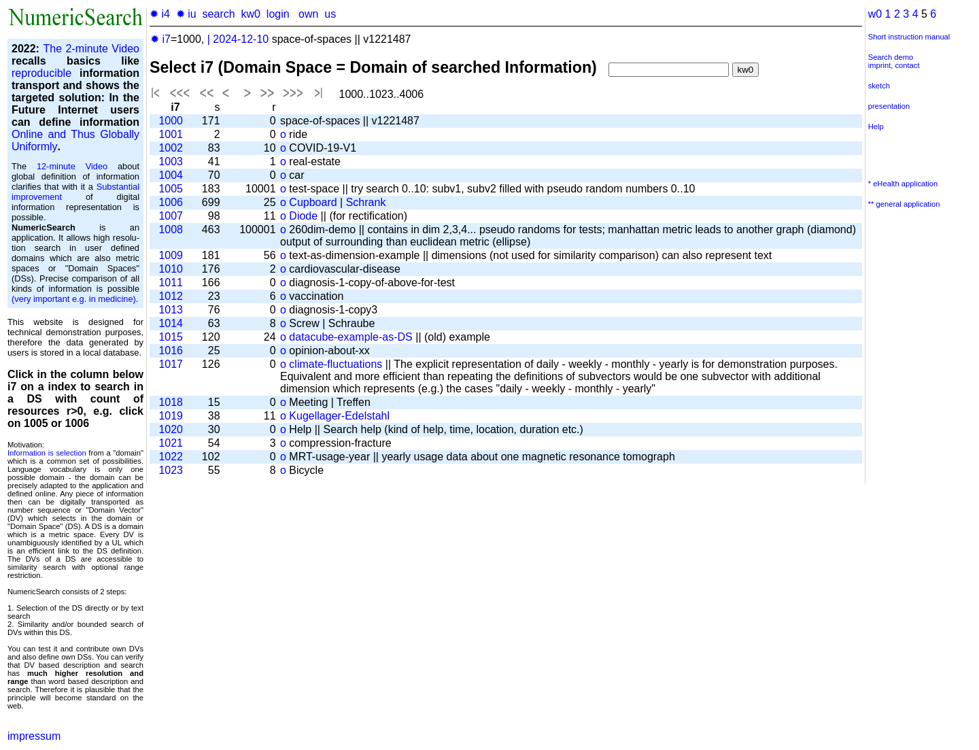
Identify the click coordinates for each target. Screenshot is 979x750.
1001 (170, 134)
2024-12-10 (241, 39)
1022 (170, 456)
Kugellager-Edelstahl (339, 416)
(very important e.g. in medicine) (74, 299)
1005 (170, 188)
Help (876, 126)
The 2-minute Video (91, 48)
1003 (170, 161)
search (219, 14)
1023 (170, 470)
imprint (879, 65)
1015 (170, 337)
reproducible (41, 73)
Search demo (891, 57)
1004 (170, 175)
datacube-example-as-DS (350, 337)
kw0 (250, 14)
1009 (170, 255)
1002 (170, 148)
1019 (170, 416)
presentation (889, 106)
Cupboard (313, 202)
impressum (34, 736)
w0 (875, 14)
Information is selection (46, 453)
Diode (303, 216)
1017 (170, 364)
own (308, 14)
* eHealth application (903, 184)
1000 (170, 120)
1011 (170, 282)
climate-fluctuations (335, 364)
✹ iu (186, 14)
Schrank (366, 202)
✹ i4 (160, 14)
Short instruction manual (909, 37)
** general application (904, 204)
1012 (170, 296)
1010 (170, 269)
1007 (170, 216)
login (278, 14)
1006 (170, 202)
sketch (879, 86)
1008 (170, 229)
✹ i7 (160, 39)
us (330, 14)
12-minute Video (72, 166)
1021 (170, 443)
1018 (170, 402)
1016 (170, 350)
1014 (170, 323)
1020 (170, 429)
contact (907, 65)
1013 (170, 310)
